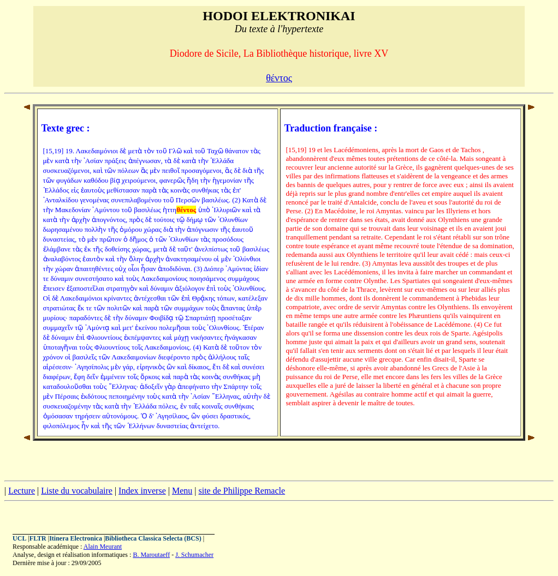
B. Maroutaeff (151, 555)
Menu (182, 490)
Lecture (21, 490)
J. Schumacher (194, 555)
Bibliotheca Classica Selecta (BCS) (153, 538)
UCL (19, 538)
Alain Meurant (103, 546)
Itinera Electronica (75, 538)
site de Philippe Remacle (241, 490)
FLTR (37, 538)
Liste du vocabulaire (76, 490)
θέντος (279, 78)
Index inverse (142, 490)
